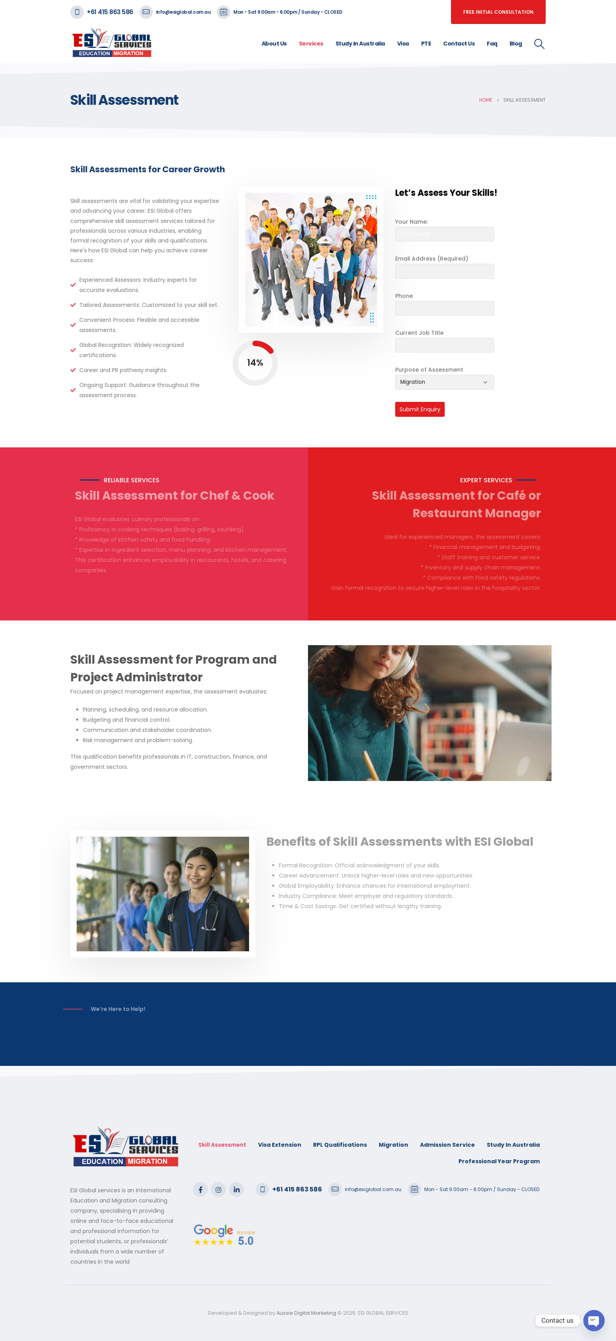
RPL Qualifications (340, 1145)
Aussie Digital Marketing (305, 1313)
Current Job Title (419, 333)
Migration (393, 1145)
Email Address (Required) (431, 259)
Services (311, 43)
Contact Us (459, 43)
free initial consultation (498, 12)
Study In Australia (360, 43)
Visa (403, 43)
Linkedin (236, 1189)
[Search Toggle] (540, 44)
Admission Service (447, 1145)
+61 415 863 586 (110, 11)
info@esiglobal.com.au (183, 12)
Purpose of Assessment (429, 370)
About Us (274, 43)
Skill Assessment (222, 1145)
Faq (492, 43)
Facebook (200, 1189)
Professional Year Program (499, 1161)
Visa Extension (279, 1145)
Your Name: (411, 222)
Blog (516, 43)
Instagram (218, 1189)
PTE (426, 43)
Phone (404, 296)
